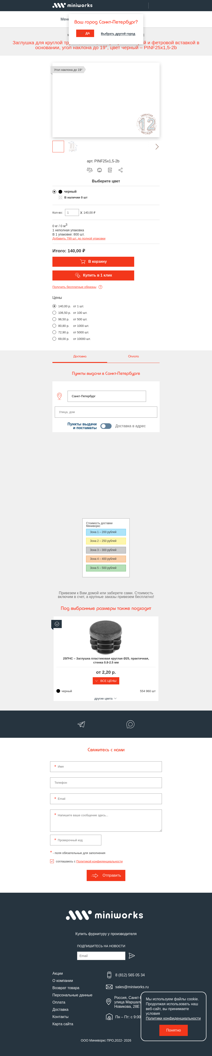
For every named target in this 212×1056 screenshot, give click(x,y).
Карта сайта (62, 1024)
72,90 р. (63, 332)
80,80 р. (63, 326)
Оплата (58, 1002)
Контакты (60, 1017)
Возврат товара (65, 988)
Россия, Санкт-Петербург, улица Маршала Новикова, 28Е (136, 1002)
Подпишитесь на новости (101, 946)
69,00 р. (63, 339)
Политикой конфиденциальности (99, 861)
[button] (154, 146)
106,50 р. (64, 312)
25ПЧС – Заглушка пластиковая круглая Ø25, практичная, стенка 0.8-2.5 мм (106, 660)
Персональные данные (72, 995)
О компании (62, 981)
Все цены (106, 681)
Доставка (60, 1010)
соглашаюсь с (89, 861)
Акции (57, 973)
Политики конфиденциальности (173, 1018)
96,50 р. (63, 319)
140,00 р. (64, 306)
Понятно (173, 1030)
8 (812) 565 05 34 (130, 975)
